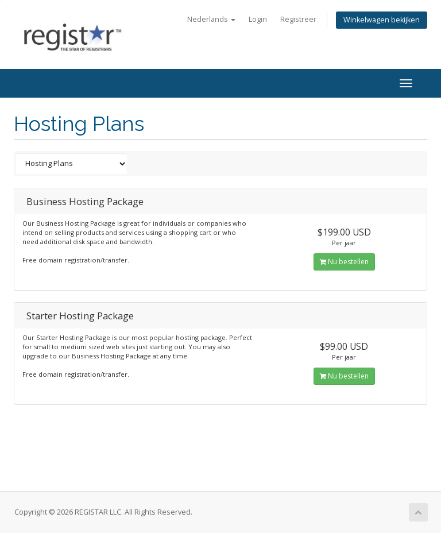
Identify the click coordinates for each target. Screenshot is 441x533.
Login (258, 19)
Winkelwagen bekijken (381, 20)
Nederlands (211, 19)
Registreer (298, 19)
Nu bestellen (344, 261)
